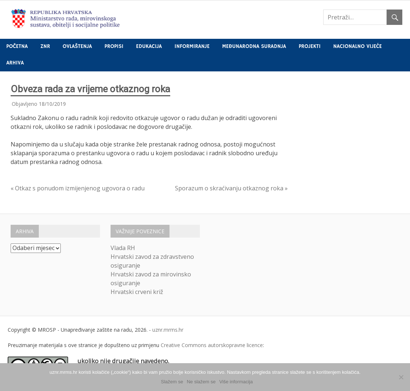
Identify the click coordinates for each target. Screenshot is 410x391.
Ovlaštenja (77, 46)
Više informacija (236, 381)
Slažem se (172, 381)
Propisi (114, 46)
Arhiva (15, 63)
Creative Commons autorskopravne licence (212, 345)
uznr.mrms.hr (167, 329)
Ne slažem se (201, 381)
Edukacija (149, 46)
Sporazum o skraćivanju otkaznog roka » (231, 188)
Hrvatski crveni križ (137, 292)
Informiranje (192, 46)
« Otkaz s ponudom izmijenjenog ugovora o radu (78, 188)
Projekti (310, 46)
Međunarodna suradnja (254, 46)
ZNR (45, 46)
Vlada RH (123, 248)
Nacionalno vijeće (357, 46)
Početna (17, 46)
